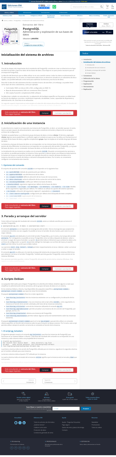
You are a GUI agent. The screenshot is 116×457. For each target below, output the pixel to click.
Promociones (96, 426)
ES (11, 449)
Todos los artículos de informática (44, 424)
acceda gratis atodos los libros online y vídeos (46, 400)
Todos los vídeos (97, 429)
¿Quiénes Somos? (39, 426)
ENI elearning (16, 443)
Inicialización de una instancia (96, 67)
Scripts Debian (91, 73)
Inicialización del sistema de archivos (96, 62)
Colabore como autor (40, 429)
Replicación (87, 89)
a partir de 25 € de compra (70, 400)
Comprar (45, 113)
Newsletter (95, 424)
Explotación (87, 84)
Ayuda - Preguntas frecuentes (71, 424)
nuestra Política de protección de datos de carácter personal (38, 411)
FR (15, 449)
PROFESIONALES (51, 443)
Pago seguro (66, 426)
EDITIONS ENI (85, 443)
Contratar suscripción (63, 113)
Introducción (91, 65)
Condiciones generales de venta (43, 434)
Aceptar (86, 410)
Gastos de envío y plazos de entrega (73, 429)
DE (20, 449)
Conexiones (48, 384)
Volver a (33, 44)
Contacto (65, 432)
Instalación (30, 384)
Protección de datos (40, 432)
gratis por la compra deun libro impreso (23, 400)
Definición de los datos (91, 78)
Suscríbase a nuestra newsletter (38, 410)
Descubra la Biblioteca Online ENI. (58, 1)
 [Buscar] (101, 7)
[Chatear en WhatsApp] (54, 7)
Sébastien (30, 38)
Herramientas (88, 86)
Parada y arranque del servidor (96, 70)
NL (28, 449)
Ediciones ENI (12, 6)
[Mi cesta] (107, 7)
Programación (88, 81)
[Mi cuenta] (112, 7)
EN (24, 449)
